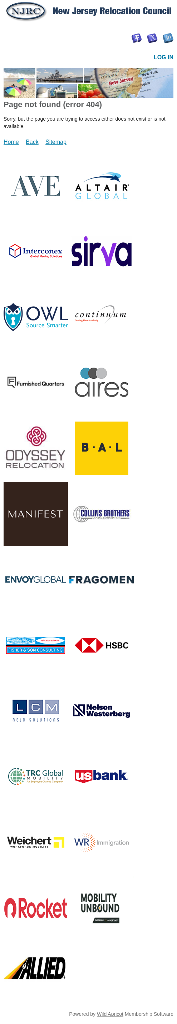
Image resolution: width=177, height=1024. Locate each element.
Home (11, 142)
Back (32, 142)
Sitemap (56, 142)
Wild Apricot (110, 1014)
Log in (163, 57)
